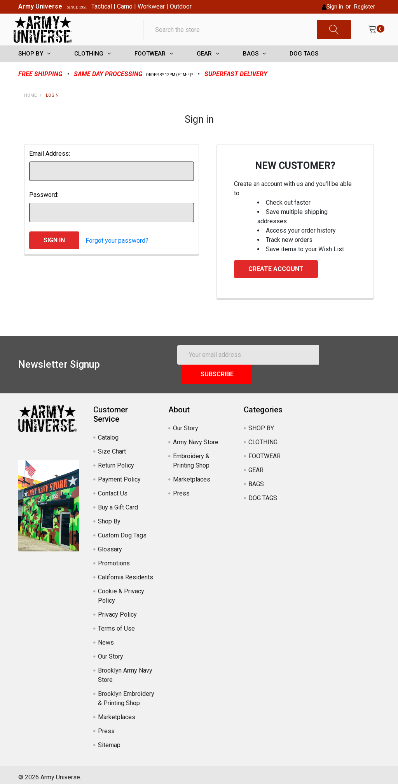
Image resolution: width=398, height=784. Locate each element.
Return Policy (116, 460)
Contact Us (112, 488)
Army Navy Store (195, 437)
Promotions (114, 558)
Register (364, 6)
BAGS (250, 67)
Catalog (108, 432)
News (106, 637)
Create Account (276, 283)
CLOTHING (88, 67)
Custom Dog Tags (122, 530)
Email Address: (49, 168)
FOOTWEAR (150, 67)
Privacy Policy (117, 609)
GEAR (204, 67)
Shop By (109, 516)
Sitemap (109, 740)
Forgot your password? (117, 254)
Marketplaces (116, 712)
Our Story (110, 651)
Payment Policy (119, 474)
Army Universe (40, 6)
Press (106, 726)
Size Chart (112, 446)
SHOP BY (30, 67)
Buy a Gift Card (118, 502)
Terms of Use (116, 623)
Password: (43, 209)
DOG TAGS (304, 67)
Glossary (110, 544)
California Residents (125, 572)
